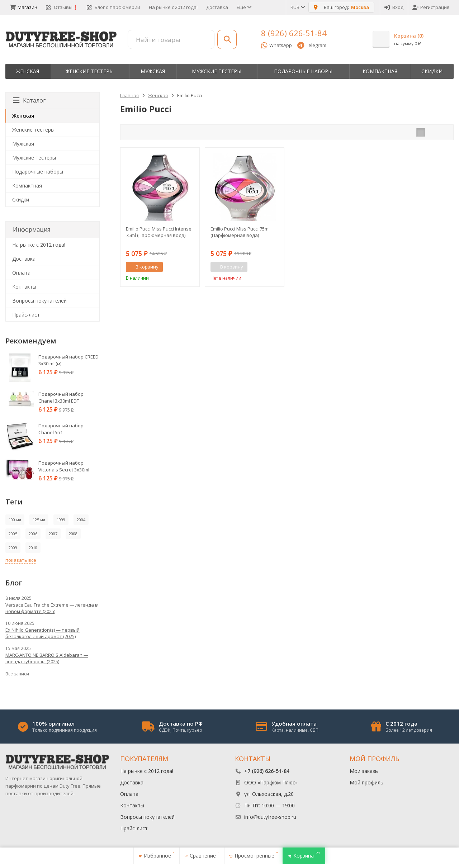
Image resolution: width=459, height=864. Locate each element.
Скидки (432, 71)
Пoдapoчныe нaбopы (303, 71)
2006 (33, 533)
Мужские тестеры (216, 71)
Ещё (244, 7)
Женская (27, 71)
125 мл (39, 519)
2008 (73, 533)
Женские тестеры (90, 71)
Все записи (17, 674)
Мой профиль (366, 782)
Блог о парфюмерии (113, 7)
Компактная (380, 71)
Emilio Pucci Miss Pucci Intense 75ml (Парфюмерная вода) (158, 232)
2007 (53, 533)
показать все (20, 560)
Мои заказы (364, 771)
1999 (61, 519)
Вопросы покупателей (39, 300)
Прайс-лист (26, 314)
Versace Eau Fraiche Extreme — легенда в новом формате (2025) (51, 608)
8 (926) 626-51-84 (294, 33)
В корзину (143, 267)
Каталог (29, 100)
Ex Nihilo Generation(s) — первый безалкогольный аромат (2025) (42, 633)
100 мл (15, 519)
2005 (13, 533)
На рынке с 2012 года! (173, 7)
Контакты (24, 286)
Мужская (153, 71)
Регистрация (430, 7)
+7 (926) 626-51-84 (266, 771)
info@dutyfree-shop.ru (270, 816)
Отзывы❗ (62, 7)
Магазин (23, 7)
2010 (33, 547)
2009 (13, 547)
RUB (297, 7)
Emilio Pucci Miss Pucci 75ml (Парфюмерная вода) (240, 232)
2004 (81, 519)
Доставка (217, 7)
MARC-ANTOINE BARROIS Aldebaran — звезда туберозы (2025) (46, 658)
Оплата (21, 272)
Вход (393, 7)
